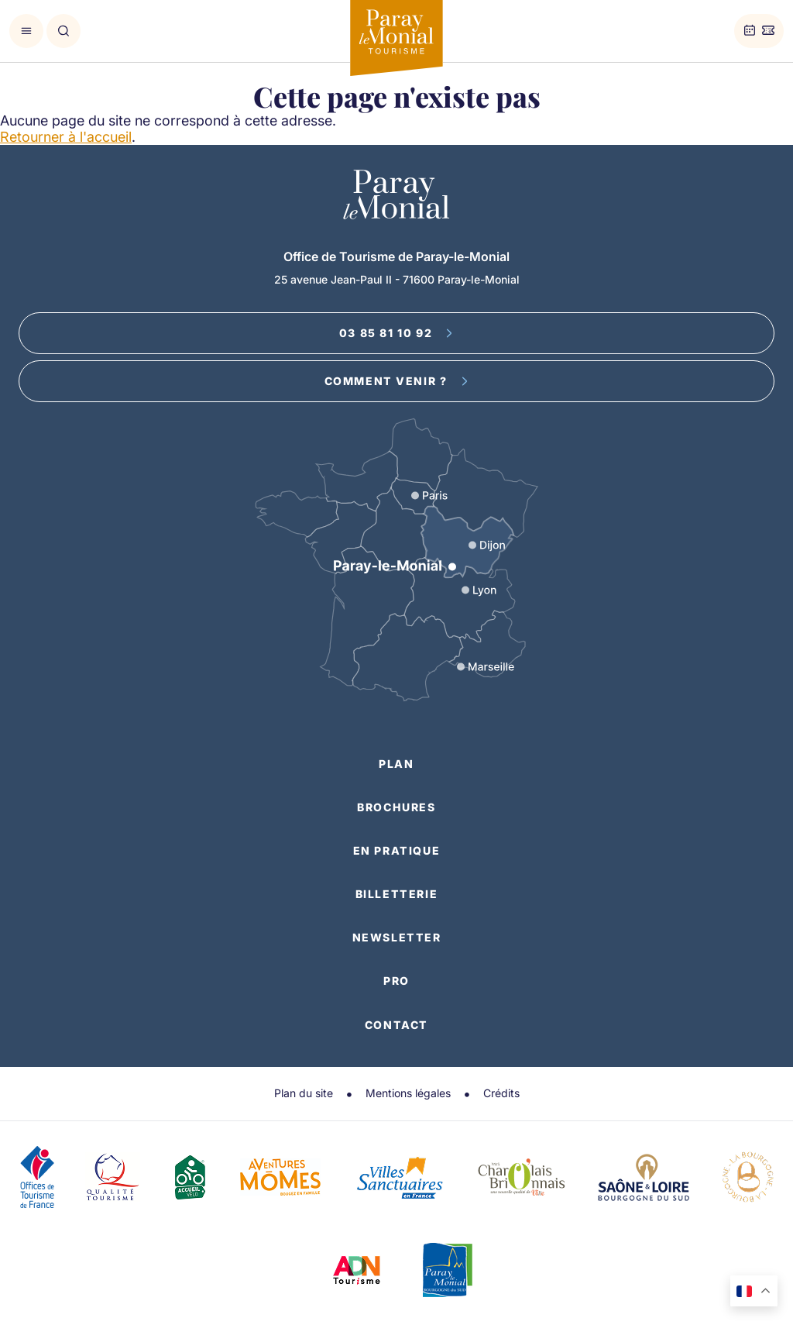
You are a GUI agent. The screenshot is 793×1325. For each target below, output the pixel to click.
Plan (396, 763)
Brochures (396, 807)
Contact (396, 1024)
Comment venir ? (396, 380)
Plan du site (303, 1093)
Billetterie (396, 893)
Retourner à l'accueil (66, 137)
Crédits (501, 1093)
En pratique (397, 850)
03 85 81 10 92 (396, 332)
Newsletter (396, 937)
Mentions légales (408, 1093)
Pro (396, 980)
